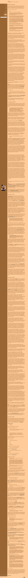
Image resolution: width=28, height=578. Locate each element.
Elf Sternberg (11, 506)
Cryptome (10, 532)
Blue (8, 480)
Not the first (20, 523)
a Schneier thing (20, 541)
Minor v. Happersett (19, 229)
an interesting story (19, 497)
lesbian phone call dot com (11, 186)
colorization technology (13, 528)
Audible (16, 278)
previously (9, 289)
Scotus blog (11, 244)
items (17, 244)
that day (23, 487)
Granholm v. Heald (21, 263)
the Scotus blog (13, 264)
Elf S (14, 534)
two (15, 244)
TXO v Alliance (11, 216)
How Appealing (22, 200)
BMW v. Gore (15, 200)
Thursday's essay (13, 480)
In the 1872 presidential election (12, 235)
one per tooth (14, 454)
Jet (17, 480)
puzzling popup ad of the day (14, 190)
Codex (19, 502)
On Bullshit (15, 502)
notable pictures (18, 506)
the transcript (20, 120)
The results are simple (11, 555)
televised (18, 185)
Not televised (14, 185)
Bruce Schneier (23, 95)
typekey (15, 405)
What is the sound (10, 423)
